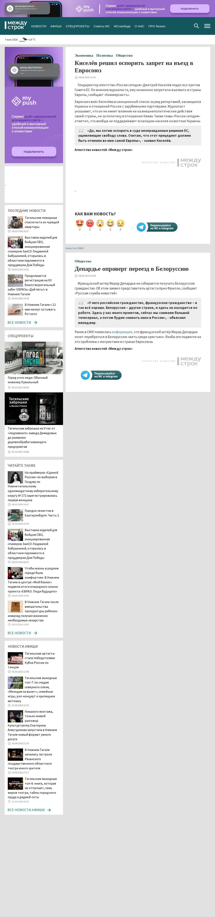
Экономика (84, 55)
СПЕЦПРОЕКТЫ (77, 25)
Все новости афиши (26, 809)
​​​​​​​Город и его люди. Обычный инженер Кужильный (28, 379)
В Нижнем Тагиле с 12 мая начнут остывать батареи (40, 309)
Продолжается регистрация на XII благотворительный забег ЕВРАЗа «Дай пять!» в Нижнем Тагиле (31, 285)
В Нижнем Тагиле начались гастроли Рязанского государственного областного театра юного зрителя (30, 759)
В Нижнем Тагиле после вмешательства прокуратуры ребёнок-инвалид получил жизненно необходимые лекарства (33, 611)
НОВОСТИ (38, 25)
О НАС (139, 25)
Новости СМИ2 (74, 248)
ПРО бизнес (156, 25)
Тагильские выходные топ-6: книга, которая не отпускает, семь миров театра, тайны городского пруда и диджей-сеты (32, 788)
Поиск (196, 26)
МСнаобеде (122, 25)
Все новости (19, 322)
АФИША (56, 25)
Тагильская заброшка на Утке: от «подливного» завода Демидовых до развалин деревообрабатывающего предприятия (32, 437)
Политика (104, 55)
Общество (124, 55)
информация (122, 332)
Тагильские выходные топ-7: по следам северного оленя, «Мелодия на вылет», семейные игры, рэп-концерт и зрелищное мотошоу (32, 689)
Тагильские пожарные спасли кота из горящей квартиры (42, 222)
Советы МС (101, 25)
